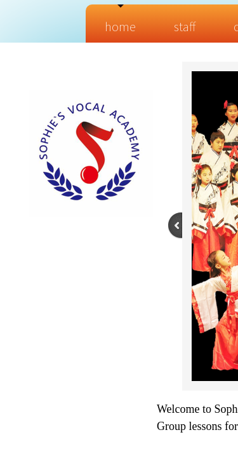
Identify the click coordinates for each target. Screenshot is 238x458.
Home (120, 26)
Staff (184, 26)
